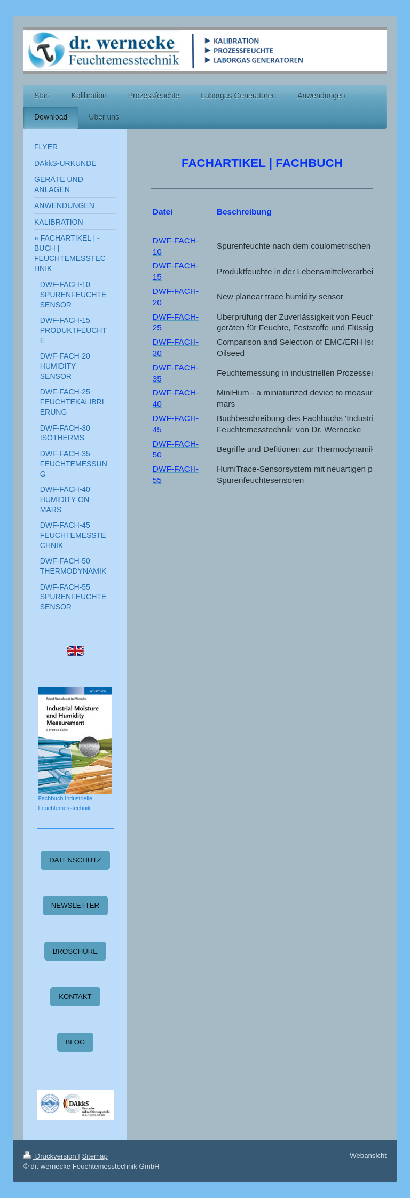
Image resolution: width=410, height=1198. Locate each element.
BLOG (75, 1042)
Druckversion (50, 1156)
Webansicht (368, 1156)
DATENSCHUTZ (75, 860)
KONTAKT (75, 997)
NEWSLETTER (75, 905)
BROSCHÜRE (75, 951)
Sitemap (94, 1156)
